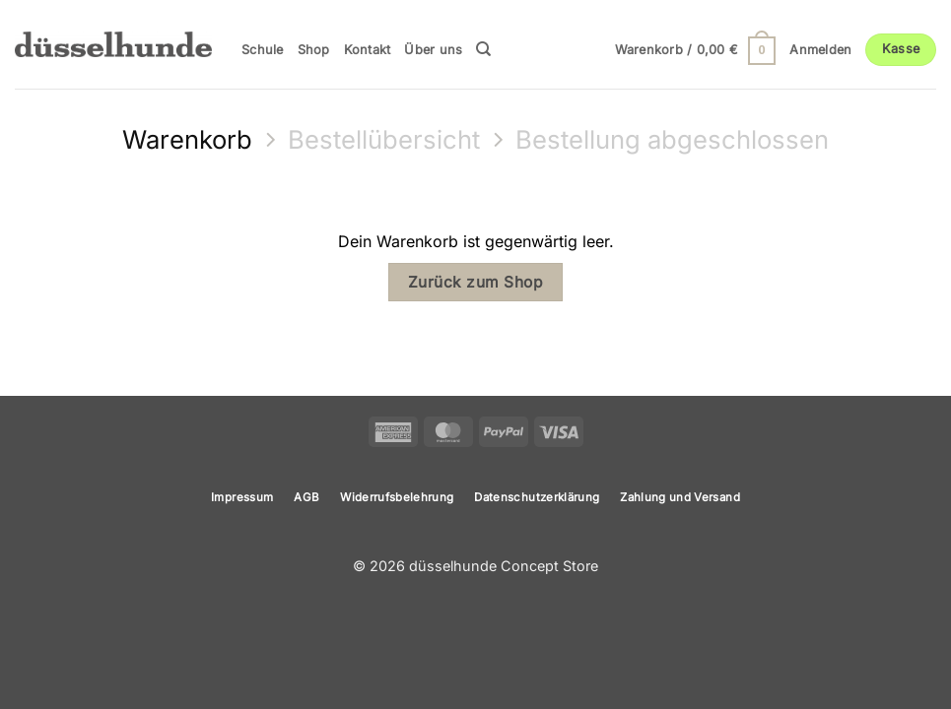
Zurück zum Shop (475, 282)
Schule (262, 49)
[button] (820, 49)
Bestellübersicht (384, 139)
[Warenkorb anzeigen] (696, 49)
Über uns (433, 49)
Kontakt (367, 49)
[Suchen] (483, 49)
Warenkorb (187, 139)
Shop (314, 49)
